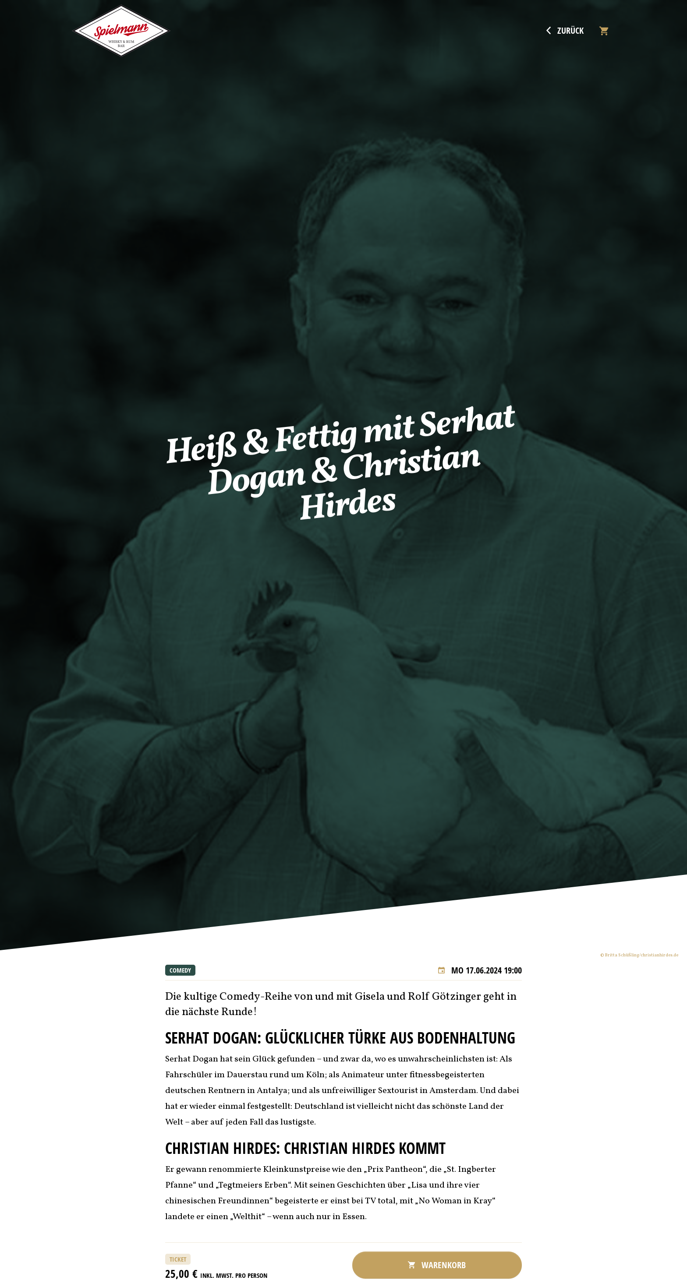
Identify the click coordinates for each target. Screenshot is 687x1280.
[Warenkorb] (603, 30)
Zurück (565, 30)
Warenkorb (437, 1265)
